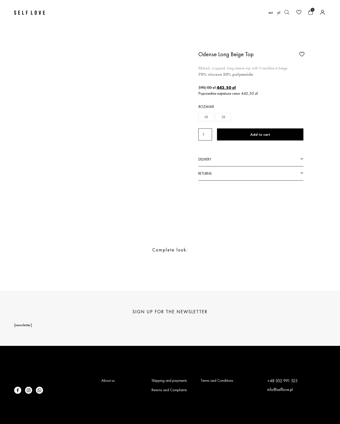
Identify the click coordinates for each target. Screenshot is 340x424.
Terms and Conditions (216, 380)
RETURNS (205, 173)
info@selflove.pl (280, 389)
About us (108, 380)
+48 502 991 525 (282, 380)
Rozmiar (206, 106)
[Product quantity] (205, 134)
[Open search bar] (287, 12)
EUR (270, 12)
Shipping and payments (169, 380)
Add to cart (260, 134)
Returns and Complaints (169, 389)
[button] (301, 54)
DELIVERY (204, 159)
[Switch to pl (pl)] (279, 12)
